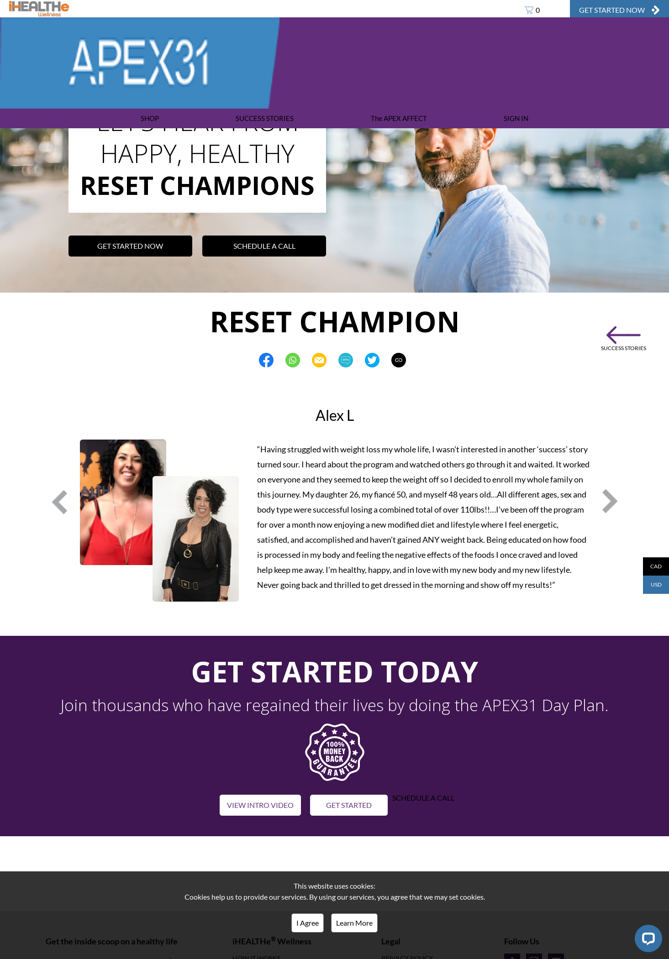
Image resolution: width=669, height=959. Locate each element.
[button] (334, 751)
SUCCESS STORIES (265, 118)
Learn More (354, 922)
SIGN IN (516, 118)
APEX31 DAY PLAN (234, 8)
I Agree (307, 922)
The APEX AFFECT (399, 118)
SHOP (150, 118)
